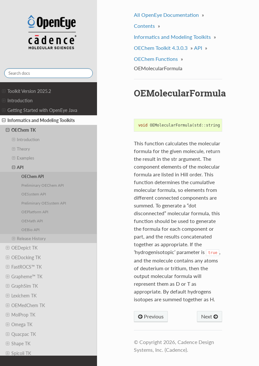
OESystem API (33, 194)
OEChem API (32, 176)
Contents (144, 26)
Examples (23, 158)
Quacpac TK (21, 334)
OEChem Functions (156, 59)
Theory (21, 149)
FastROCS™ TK (24, 267)
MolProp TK (20, 315)
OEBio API (30, 229)
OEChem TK (21, 130)
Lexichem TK (21, 296)
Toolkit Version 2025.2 (26, 91)
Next (209, 316)
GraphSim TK (22, 286)
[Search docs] (48, 73)
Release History (29, 238)
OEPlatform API (34, 211)
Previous (151, 316)
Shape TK (18, 344)
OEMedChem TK (25, 305)
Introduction (17, 101)
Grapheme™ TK (24, 277)
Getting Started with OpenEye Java (39, 110)
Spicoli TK (18, 353)
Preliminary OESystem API (43, 203)
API (18, 167)
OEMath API (32, 220)
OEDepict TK (22, 248)
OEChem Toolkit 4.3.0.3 (161, 48)
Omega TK (19, 324)
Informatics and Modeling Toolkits (38, 120)
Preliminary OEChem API (42, 185)
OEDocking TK (23, 258)
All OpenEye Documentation (166, 15)
